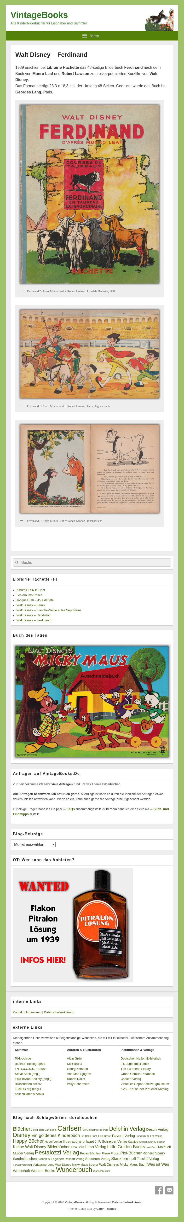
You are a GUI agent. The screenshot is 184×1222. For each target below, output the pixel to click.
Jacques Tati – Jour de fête (35, 600)
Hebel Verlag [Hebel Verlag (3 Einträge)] (53, 1141)
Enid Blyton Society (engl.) (33, 1079)
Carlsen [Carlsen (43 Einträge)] (69, 1128)
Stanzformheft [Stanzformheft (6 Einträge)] (123, 1158)
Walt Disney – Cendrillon (34, 615)
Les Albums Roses (29, 595)
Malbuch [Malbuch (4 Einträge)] (164, 1147)
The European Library (136, 1069)
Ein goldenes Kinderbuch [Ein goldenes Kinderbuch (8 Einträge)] (55, 1135)
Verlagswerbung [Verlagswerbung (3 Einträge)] (43, 1164)
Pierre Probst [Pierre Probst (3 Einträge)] (110, 1153)
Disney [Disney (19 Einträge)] (21, 1135)
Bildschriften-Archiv (28, 1084)
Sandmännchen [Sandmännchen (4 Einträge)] (25, 1159)
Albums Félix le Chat (31, 590)
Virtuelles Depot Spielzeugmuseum (145, 1084)
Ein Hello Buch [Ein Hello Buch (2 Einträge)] (89, 1136)
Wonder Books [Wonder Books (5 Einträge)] (43, 1171)
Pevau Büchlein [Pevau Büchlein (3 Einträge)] (90, 1153)
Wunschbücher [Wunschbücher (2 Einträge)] (101, 1171)
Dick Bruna (74, 1064)
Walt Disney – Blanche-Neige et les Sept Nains (49, 610)
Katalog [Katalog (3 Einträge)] (133, 1141)
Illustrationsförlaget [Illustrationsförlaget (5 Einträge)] (78, 1141)
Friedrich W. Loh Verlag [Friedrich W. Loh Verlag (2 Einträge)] (149, 1136)
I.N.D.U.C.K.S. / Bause (30, 1069)
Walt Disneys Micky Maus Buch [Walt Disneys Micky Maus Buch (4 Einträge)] (122, 1164)
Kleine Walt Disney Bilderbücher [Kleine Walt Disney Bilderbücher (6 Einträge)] (41, 1147)
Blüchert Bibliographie (30, 1064)
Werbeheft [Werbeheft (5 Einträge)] (21, 1171)
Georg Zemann (77, 1069)
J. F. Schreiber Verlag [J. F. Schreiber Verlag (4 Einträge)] (111, 1141)
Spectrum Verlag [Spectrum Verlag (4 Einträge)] (97, 1159)
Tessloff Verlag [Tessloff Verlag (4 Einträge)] (148, 1159)
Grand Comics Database (138, 1074)
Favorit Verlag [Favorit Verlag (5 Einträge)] (123, 1136)
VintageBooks (39, 15)
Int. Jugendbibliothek (135, 1064)
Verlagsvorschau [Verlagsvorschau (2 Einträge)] (22, 1164)
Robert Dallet (76, 1079)
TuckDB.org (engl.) (28, 1089)
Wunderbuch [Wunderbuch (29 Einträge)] (74, 1169)
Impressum (33, 1012)
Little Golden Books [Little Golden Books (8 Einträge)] (126, 1146)
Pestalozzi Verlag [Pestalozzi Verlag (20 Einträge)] (57, 1152)
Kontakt (18, 1012)
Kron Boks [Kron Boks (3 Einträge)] (77, 1147)
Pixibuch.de (23, 1058)
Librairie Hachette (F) (35, 579)
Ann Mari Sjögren (79, 1074)
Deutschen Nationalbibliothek (141, 1058)
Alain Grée (74, 1058)
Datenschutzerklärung (59, 1012)
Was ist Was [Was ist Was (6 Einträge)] (158, 1164)
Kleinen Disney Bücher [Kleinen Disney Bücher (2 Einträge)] (152, 1141)
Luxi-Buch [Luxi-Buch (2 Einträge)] (151, 1147)
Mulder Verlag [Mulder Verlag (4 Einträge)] (23, 1153)
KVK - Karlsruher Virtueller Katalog (145, 1089)
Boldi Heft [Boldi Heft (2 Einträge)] (38, 1129)
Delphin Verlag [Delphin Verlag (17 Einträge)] (127, 1129)
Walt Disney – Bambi (31, 605)
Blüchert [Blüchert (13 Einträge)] (22, 1129)
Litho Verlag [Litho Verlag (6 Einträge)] (95, 1147)
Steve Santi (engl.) (27, 1074)
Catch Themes (106, 1208)
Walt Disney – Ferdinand (34, 620)
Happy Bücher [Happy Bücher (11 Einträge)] (28, 1141)
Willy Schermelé (78, 1084)
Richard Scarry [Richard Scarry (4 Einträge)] (154, 1153)
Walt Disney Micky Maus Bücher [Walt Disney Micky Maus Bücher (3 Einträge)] (76, 1164)
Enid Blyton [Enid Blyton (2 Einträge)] (104, 1136)
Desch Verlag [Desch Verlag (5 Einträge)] (157, 1129)
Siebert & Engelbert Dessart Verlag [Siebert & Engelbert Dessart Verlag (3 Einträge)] (61, 1159)
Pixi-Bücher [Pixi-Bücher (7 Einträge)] (131, 1153)
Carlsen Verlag (131, 1079)
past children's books (29, 1094)
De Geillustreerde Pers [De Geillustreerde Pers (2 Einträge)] (95, 1129)
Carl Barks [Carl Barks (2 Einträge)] (51, 1129)
